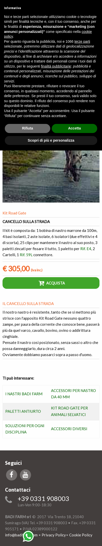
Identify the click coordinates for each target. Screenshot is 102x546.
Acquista (52, 283)
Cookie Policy (80, 535)
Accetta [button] (74, 128)
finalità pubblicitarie (56, 66)
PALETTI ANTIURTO (23, 411)
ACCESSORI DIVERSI (69, 428)
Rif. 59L (26, 254)
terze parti (82, 41)
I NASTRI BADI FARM (23, 393)
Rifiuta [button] (27, 128)
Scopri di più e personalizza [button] (51, 140)
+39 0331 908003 (43, 498)
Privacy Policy (54, 535)
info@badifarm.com (21, 535)
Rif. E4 (85, 248)
